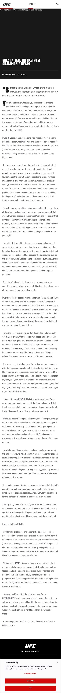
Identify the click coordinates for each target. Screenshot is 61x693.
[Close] (57, 662)
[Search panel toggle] (57, 4)
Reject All (30, 681)
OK (30, 688)
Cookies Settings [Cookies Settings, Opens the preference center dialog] (30, 674)
